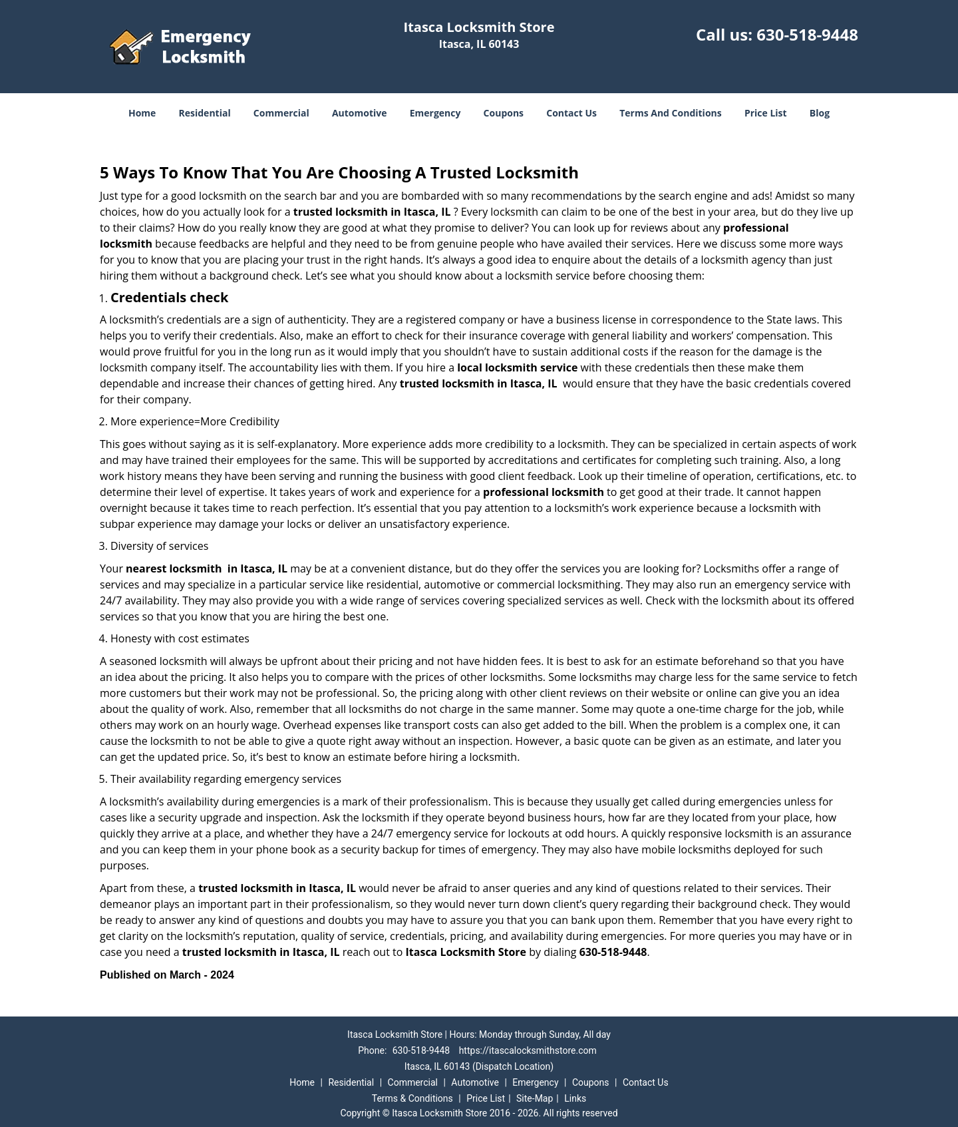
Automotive (359, 113)
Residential (205, 113)
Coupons (504, 113)
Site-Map (534, 1098)
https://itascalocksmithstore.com (528, 1050)
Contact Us (571, 113)
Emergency (435, 113)
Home (142, 113)
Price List (765, 113)
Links (575, 1098)
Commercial (281, 113)
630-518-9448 (807, 34)
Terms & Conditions (412, 1098)
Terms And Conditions (670, 113)
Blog (820, 113)
